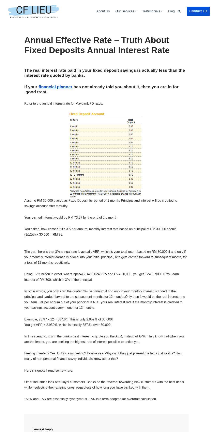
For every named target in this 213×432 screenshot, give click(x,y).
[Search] (179, 11)
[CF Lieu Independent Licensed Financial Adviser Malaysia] (33, 11)
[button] (136, 11)
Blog (171, 11)
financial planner (55, 86)
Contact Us (198, 11)
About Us (103, 11)
